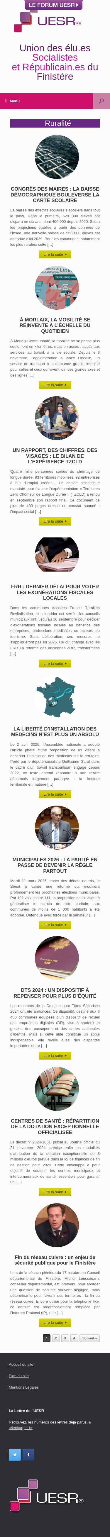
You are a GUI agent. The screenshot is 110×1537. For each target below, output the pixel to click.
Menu (12, 101)
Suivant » (89, 1338)
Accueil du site (21, 1364)
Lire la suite (54, 254)
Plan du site (19, 1376)
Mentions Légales (24, 1387)
